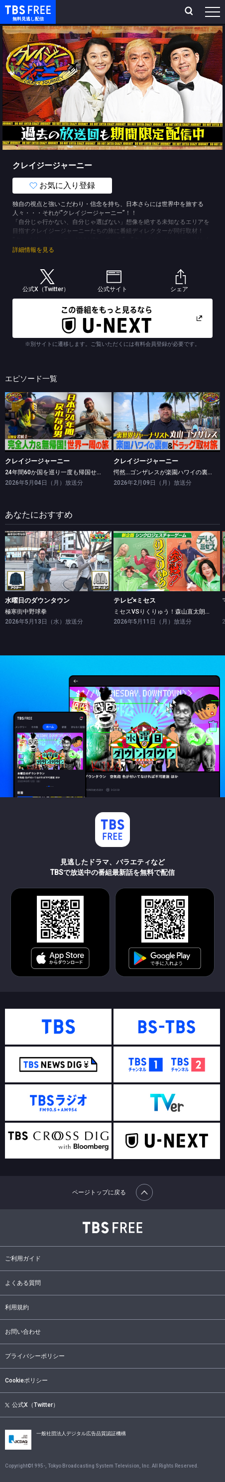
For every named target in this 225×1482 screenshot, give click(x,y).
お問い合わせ (23, 1331)
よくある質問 (23, 1282)
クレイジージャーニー (37, 461)
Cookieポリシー (26, 1380)
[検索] (190, 12)
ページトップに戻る (112, 1192)
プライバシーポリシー (35, 1356)
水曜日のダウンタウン (37, 600)
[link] (58, 422)
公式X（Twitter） (32, 1404)
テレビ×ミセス (134, 600)
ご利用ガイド (23, 1258)
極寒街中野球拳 (26, 611)
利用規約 (17, 1307)
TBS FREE (16, 9)
